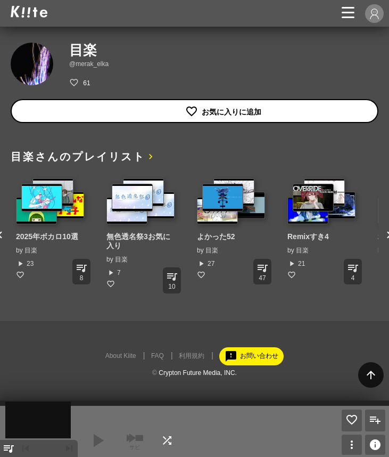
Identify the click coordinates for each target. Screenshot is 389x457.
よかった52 (216, 236)
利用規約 (191, 356)
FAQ (157, 356)
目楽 (30, 250)
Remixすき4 (308, 236)
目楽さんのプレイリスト (78, 156)
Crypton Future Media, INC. (198, 373)
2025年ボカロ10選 (47, 236)
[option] (50, 228)
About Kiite (120, 356)
